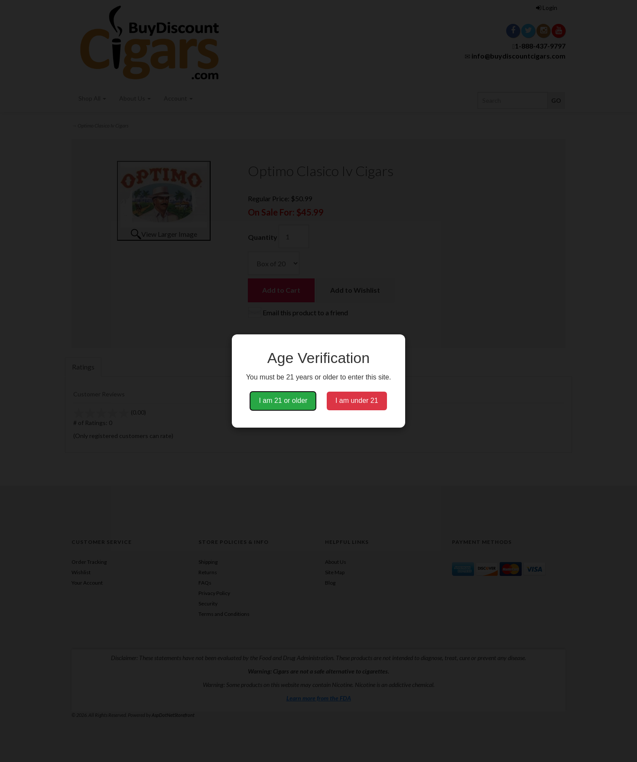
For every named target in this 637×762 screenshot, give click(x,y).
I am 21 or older (283, 400)
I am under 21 (356, 400)
